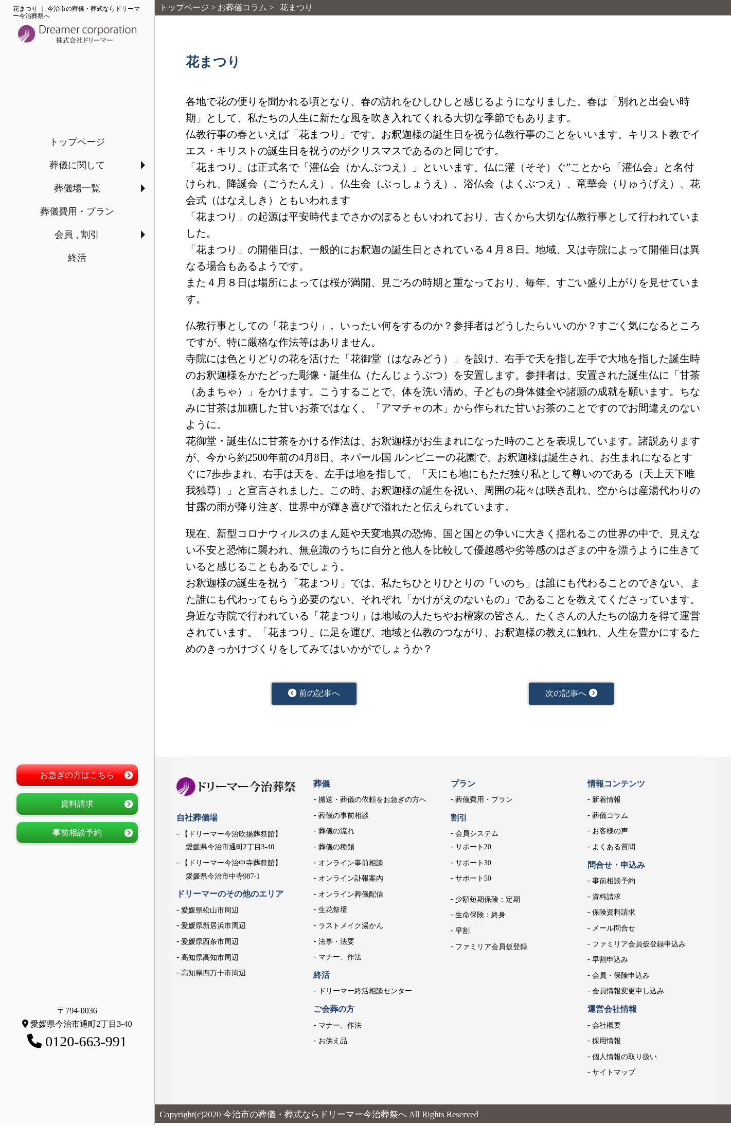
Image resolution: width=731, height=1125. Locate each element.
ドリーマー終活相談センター (365, 993)
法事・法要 (336, 944)
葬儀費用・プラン (77, 211)
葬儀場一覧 (77, 188)
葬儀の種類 (336, 849)
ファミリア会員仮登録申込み (639, 946)
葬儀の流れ (336, 833)
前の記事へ (314, 694)
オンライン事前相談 (350, 865)
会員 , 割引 (77, 234)
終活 (77, 258)
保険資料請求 (613, 915)
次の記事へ (571, 694)
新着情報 (606, 802)
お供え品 (332, 1043)
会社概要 (606, 1027)
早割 (462, 933)
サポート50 (473, 881)
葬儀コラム (610, 818)
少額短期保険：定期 (487, 901)
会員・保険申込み (621, 977)
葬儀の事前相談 (343, 818)
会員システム (476, 836)
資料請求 (77, 803)
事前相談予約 (77, 832)
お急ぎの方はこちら (77, 775)
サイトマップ (613, 1075)
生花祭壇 (332, 912)
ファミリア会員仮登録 (491, 949)
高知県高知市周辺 (210, 959)
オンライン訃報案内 (350, 881)
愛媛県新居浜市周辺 (213, 928)
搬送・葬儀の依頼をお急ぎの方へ (372, 802)
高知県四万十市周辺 (213, 975)
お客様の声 (610, 833)
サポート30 (473, 865)
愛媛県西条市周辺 (210, 944)
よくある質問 (613, 849)
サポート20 (473, 849)
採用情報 (606, 1043)
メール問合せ (613, 930)
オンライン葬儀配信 (350, 896)
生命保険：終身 (480, 917)
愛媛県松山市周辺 (210, 912)
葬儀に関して (77, 165)
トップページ (77, 142)
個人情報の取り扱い (624, 1059)
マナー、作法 (340, 959)
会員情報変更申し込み (628, 993)
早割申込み (610, 962)
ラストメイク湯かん (350, 928)
